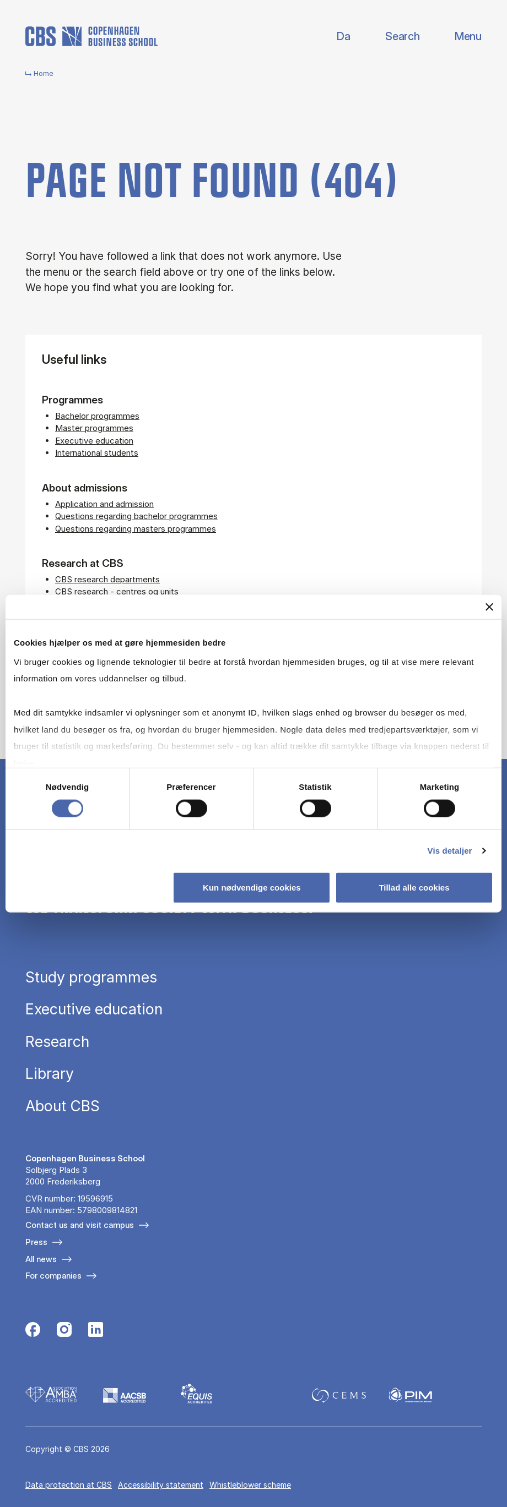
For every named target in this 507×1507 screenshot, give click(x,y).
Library (49, 1073)
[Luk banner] (489, 607)
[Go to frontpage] (91, 36)
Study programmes (91, 977)
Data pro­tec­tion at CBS (68, 1484)
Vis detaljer (450, 850)
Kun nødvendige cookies (252, 887)
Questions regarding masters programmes (135, 528)
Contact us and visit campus (79, 1225)
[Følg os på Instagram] (64, 1331)
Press (36, 1242)
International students (96, 452)
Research (57, 1041)
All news (41, 1259)
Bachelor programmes (97, 416)
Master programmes (94, 428)
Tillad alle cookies (414, 887)
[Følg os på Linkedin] (95, 1331)
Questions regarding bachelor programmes (136, 516)
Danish (334, 36)
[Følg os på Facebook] (32, 1331)
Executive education (94, 440)
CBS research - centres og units (117, 591)
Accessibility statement (160, 1484)
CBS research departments (107, 579)
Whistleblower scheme (250, 1484)
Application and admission (104, 504)
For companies (53, 1275)
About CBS (62, 1106)
